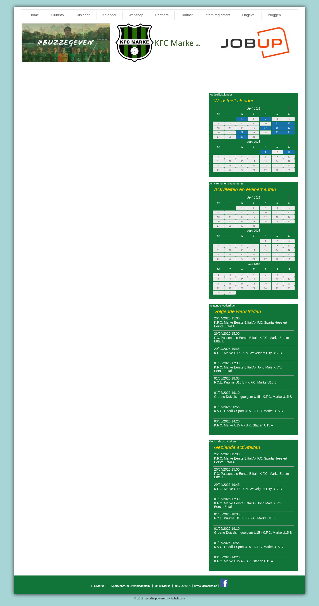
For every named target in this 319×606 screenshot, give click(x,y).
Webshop (135, 15)
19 (289, 127)
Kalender (109, 15)
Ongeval (248, 15)
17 (265, 127)
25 (277, 132)
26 (289, 132)
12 (289, 123)
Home (34, 15)
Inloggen (274, 15)
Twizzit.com (178, 598)
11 (277, 123)
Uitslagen (83, 15)
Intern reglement (217, 15)
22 (242, 132)
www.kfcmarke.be (205, 586)
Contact (187, 15)
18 (277, 127)
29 (242, 136)
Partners (162, 15)
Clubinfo (57, 15)
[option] (253, 41)
